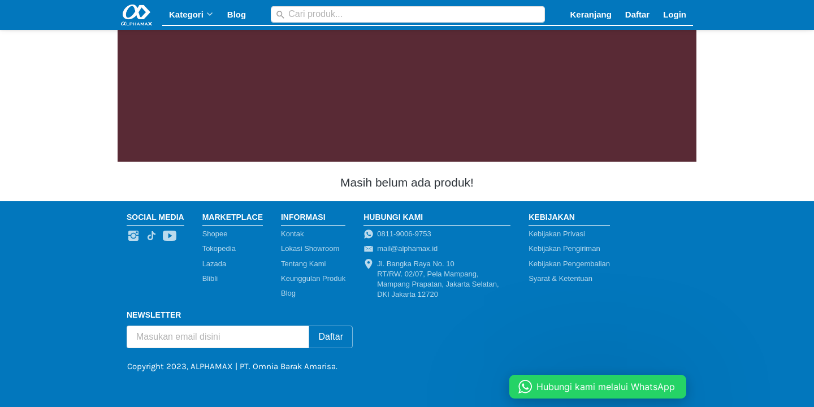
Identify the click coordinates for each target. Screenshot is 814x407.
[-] (133, 236)
